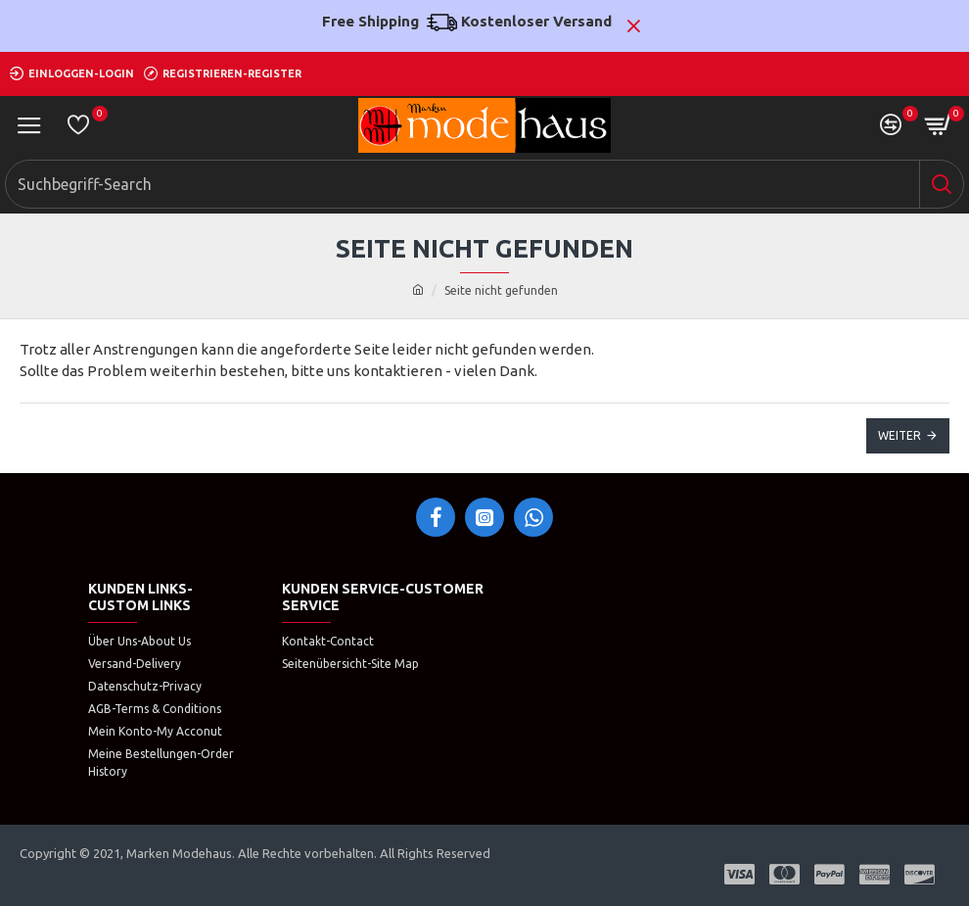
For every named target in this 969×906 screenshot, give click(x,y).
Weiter (899, 435)
